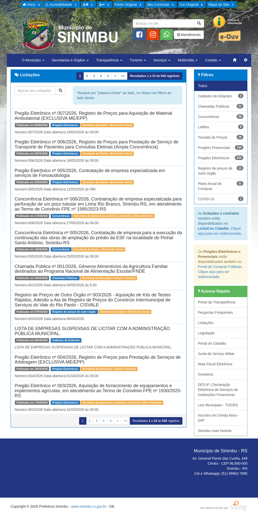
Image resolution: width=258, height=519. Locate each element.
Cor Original (191, 5)
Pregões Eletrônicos (221, 157)
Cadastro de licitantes (221, 96)
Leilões (221, 127)
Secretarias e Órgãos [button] (70, 60)
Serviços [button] (162, 60)
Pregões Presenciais (221, 147)
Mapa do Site (221, 5)
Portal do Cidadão (212, 343)
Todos (202, 86)
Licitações (206, 323)
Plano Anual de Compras (221, 186)
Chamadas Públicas (221, 106)
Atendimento (189, 35)
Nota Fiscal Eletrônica (215, 364)
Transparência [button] (109, 60)
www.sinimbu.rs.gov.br (88, 506)
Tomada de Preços (221, 137)
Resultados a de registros (155, 76)
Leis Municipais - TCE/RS (218, 405)
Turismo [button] (138, 60)
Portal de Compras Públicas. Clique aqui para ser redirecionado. (220, 272)
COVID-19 (221, 198)
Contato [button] (213, 60)
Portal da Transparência (217, 302)
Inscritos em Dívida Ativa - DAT (218, 417)
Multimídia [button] (188, 60)
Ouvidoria (205, 374)
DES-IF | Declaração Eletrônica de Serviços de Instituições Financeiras (218, 390)
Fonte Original (129, 5)
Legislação (206, 333)
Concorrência (221, 116)
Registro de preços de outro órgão (221, 170)
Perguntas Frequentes (215, 312)
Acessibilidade (62, 5)
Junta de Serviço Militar (216, 354)
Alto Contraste (161, 5)
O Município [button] (33, 60)
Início (32, 5)
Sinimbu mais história (215, 431)
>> (123, 76)
